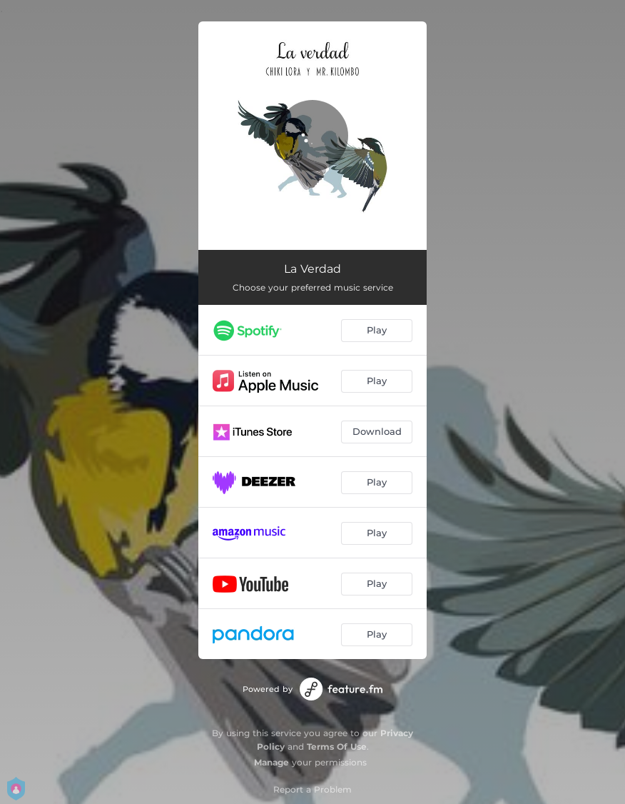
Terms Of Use (337, 746)
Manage (271, 762)
